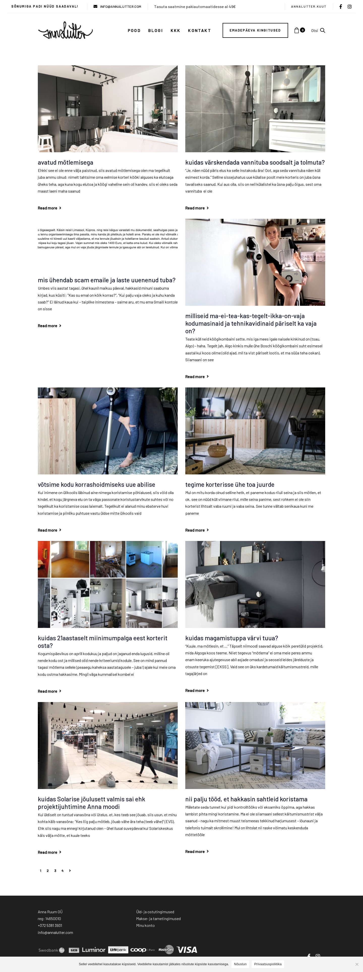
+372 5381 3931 (50, 925)
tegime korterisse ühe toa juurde (230, 484)
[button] (318, 30)
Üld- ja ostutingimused (155, 911)
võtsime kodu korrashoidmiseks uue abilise (96, 484)
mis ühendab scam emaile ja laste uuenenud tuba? (106, 280)
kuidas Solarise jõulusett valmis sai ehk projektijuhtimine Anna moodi (91, 802)
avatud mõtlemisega (65, 162)
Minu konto (145, 925)
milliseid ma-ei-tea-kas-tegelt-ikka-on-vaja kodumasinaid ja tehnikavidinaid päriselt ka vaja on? (251, 323)
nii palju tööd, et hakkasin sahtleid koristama (246, 799)
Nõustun (240, 964)
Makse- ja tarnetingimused (158, 918)
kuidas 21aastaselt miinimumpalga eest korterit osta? (102, 641)
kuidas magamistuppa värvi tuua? (231, 638)
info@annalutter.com (55, 932)
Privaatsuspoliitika (268, 964)
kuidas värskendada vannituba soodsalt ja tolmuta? (255, 162)
